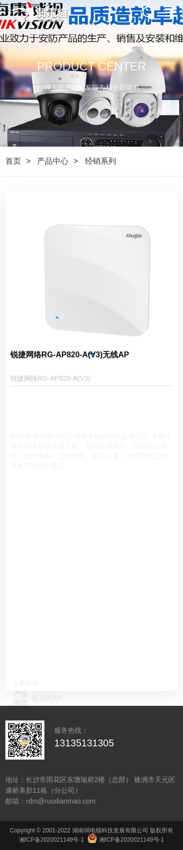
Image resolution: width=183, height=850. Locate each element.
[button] (91, 369)
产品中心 (52, 161)
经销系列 (100, 161)
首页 (13, 161)
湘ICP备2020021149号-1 (51, 839)
